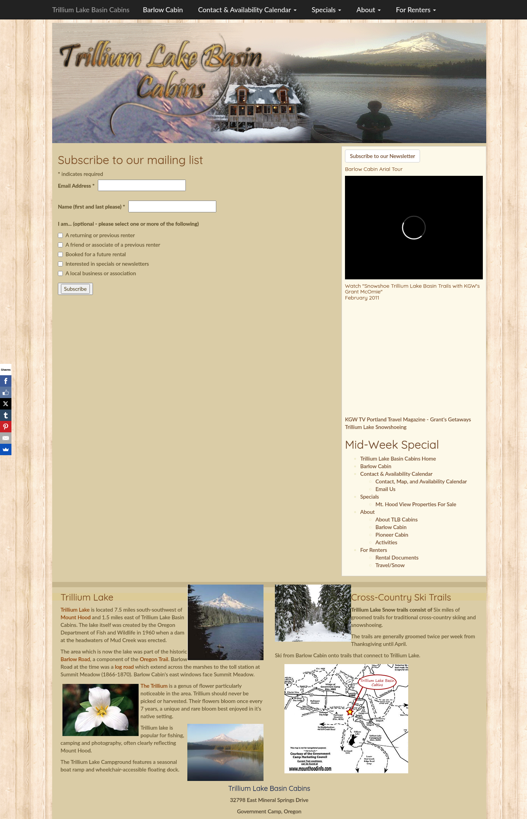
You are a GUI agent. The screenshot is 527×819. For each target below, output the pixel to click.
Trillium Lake (76, 609)
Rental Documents (396, 557)
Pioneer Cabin (391, 534)
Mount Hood (76, 617)
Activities (386, 542)
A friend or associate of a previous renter (109, 244)
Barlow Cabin (163, 9)
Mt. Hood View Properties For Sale (415, 504)
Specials (327, 9)
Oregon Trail (154, 659)
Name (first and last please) (91, 206)
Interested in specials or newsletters (103, 263)
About (368, 9)
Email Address (76, 185)
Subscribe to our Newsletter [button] (382, 156)
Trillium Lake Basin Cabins (90, 9)
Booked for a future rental (92, 254)
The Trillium (154, 685)
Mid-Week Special (392, 444)
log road (124, 666)
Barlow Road (75, 659)
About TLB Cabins (396, 519)
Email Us (385, 489)
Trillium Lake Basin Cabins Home (398, 458)
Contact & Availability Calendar (247, 9)
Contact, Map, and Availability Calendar (421, 481)
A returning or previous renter (96, 235)
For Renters (416, 9)
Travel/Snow (390, 565)
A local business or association (97, 273)
